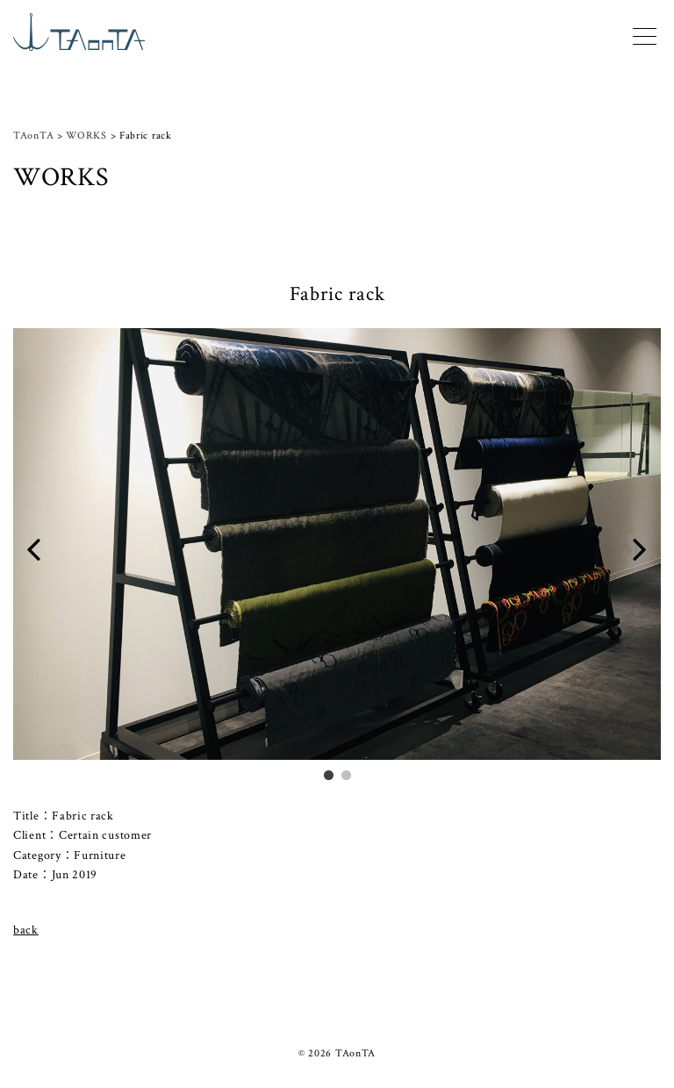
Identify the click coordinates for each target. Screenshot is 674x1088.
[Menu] (644, 34)
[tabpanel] (337, 554)
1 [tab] (328, 774)
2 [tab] (346, 774)
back (26, 930)
